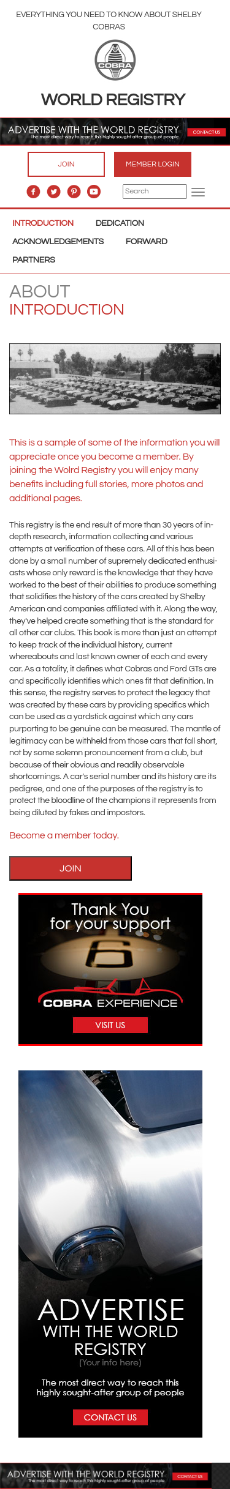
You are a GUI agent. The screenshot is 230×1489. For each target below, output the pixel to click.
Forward (146, 241)
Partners (33, 260)
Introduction (43, 223)
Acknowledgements (58, 241)
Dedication (120, 223)
